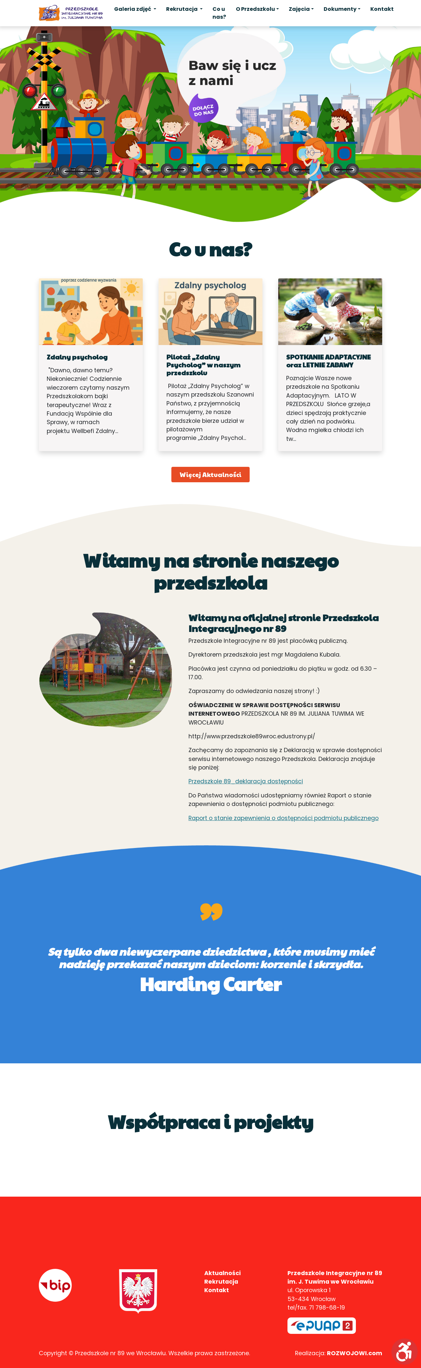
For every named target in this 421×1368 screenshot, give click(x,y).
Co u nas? (219, 13)
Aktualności (222, 1273)
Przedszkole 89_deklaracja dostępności (245, 781)
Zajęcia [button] (299, 9)
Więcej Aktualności (210, 474)
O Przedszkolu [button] (255, 9)
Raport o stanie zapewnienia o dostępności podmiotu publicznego (283, 818)
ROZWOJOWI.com (354, 1353)
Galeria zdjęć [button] (133, 9)
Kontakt (382, 9)
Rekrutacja (221, 1282)
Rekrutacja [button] (182, 9)
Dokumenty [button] (340, 9)
